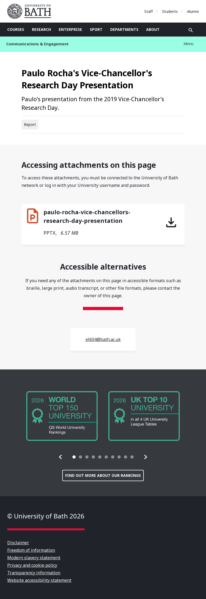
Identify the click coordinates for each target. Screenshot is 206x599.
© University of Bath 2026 (45, 515)
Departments (124, 29)
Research (41, 29)
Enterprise (70, 29)
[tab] (74, 457)
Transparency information (33, 573)
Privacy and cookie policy (32, 565)
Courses (15, 29)
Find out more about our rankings (103, 475)
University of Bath (31, 11)
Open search (190, 30)
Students (170, 11)
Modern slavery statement (33, 558)
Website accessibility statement (39, 580)
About (153, 29)
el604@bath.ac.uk (103, 339)
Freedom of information (31, 550)
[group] (62, 416)
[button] (60, 457)
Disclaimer (18, 543)
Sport (96, 29)
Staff (148, 11)
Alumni (193, 11)
